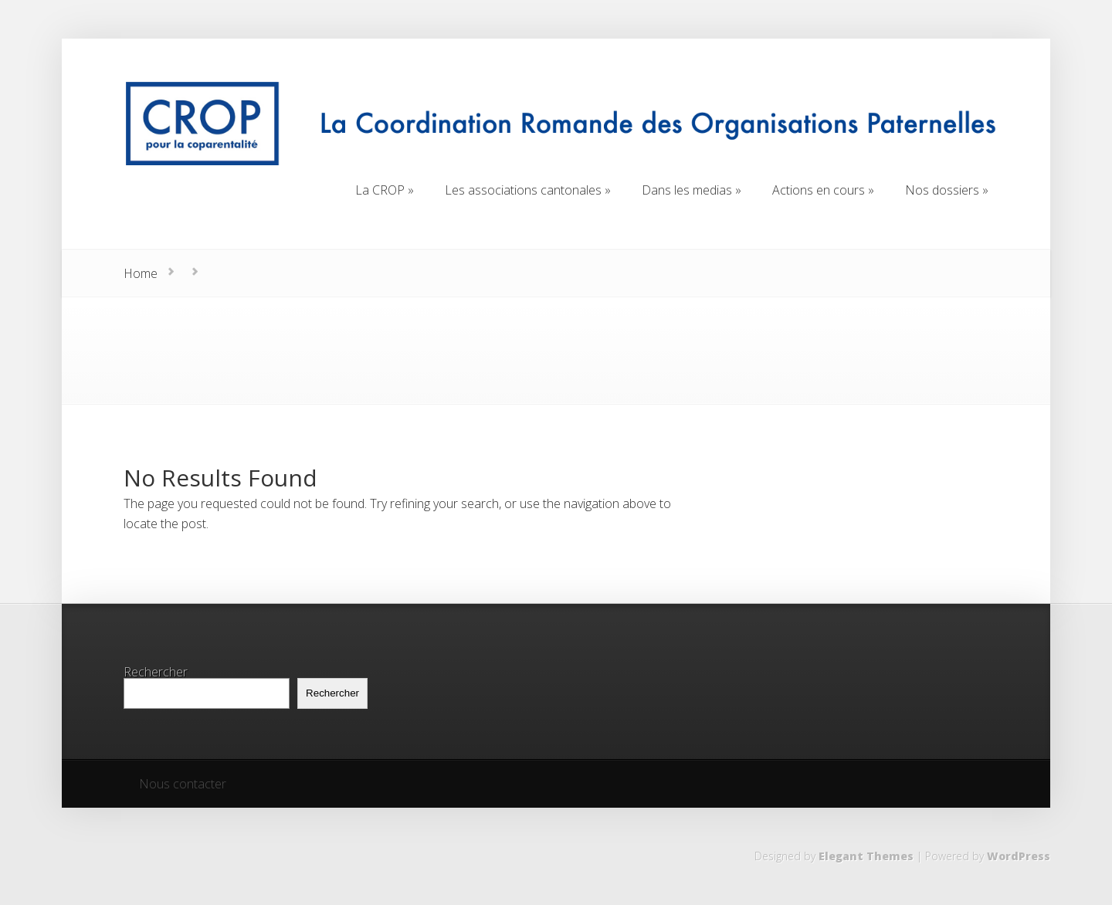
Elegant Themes (866, 856)
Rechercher (156, 671)
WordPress (1018, 856)
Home (141, 273)
